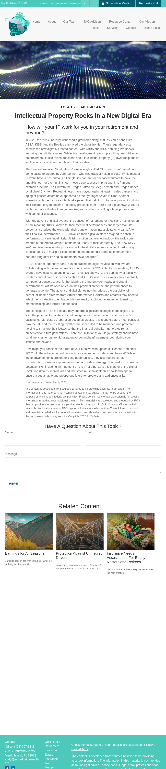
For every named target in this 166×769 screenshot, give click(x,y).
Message (11, 454)
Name (9, 432)
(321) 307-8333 (39, 3)
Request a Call (148, 3)
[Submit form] (13, 484)
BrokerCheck (79, 749)
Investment (52, 750)
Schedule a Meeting (117, 3)
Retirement (52, 746)
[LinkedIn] (85, 3)
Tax (47, 763)
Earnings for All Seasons (24, 553)
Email (88, 432)
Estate (49, 754)
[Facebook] (94, 3)
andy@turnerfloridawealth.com (66, 3)
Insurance (51, 759)
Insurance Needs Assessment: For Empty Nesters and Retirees (126, 557)
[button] (36, 21)
